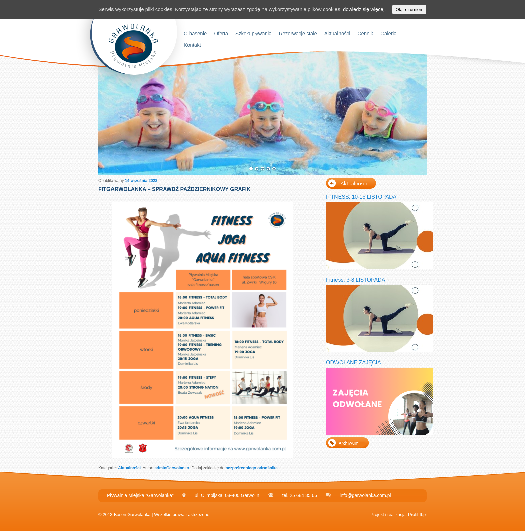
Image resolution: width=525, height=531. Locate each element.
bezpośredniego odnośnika (252, 468)
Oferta (221, 33)
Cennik (365, 33)
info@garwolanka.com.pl (365, 495)
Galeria (388, 33)
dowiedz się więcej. (364, 9)
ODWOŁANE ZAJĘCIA (353, 363)
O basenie (195, 33)
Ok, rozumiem (409, 9)
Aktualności (337, 33)
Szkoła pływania (253, 33)
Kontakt (192, 45)
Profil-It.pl (417, 514)
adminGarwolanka (171, 468)
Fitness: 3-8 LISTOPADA (355, 280)
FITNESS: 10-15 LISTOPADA (361, 197)
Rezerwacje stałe (298, 33)
